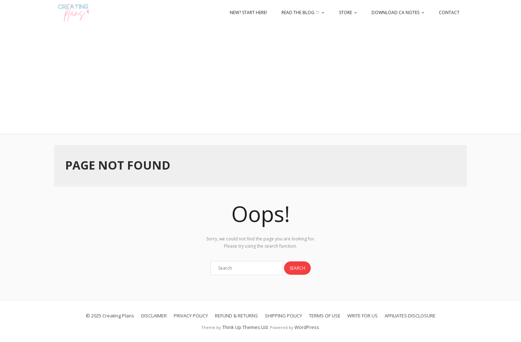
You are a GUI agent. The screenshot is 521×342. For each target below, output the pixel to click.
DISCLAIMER (154, 315)
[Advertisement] (260, 79)
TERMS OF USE (324, 315)
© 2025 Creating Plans (110, 315)
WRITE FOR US (362, 315)
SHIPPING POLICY (283, 315)
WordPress (307, 327)
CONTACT (449, 12)
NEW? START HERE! (248, 12)
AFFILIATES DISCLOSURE (410, 315)
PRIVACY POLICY (191, 315)
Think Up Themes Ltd (245, 327)
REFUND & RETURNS (236, 315)
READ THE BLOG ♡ (300, 12)
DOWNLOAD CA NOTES (395, 12)
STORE (345, 12)
